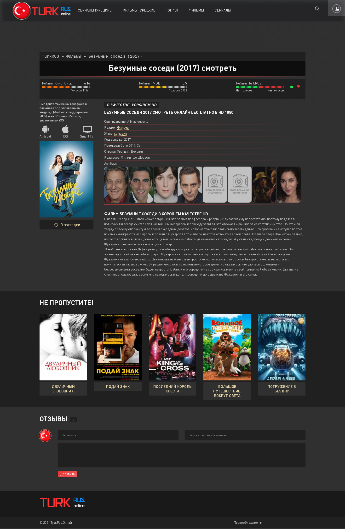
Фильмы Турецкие (138, 10)
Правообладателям (248, 523)
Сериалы (223, 10)
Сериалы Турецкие (95, 10)
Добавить (67, 475)
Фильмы (196, 10)
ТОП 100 (172, 10)
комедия (120, 134)
